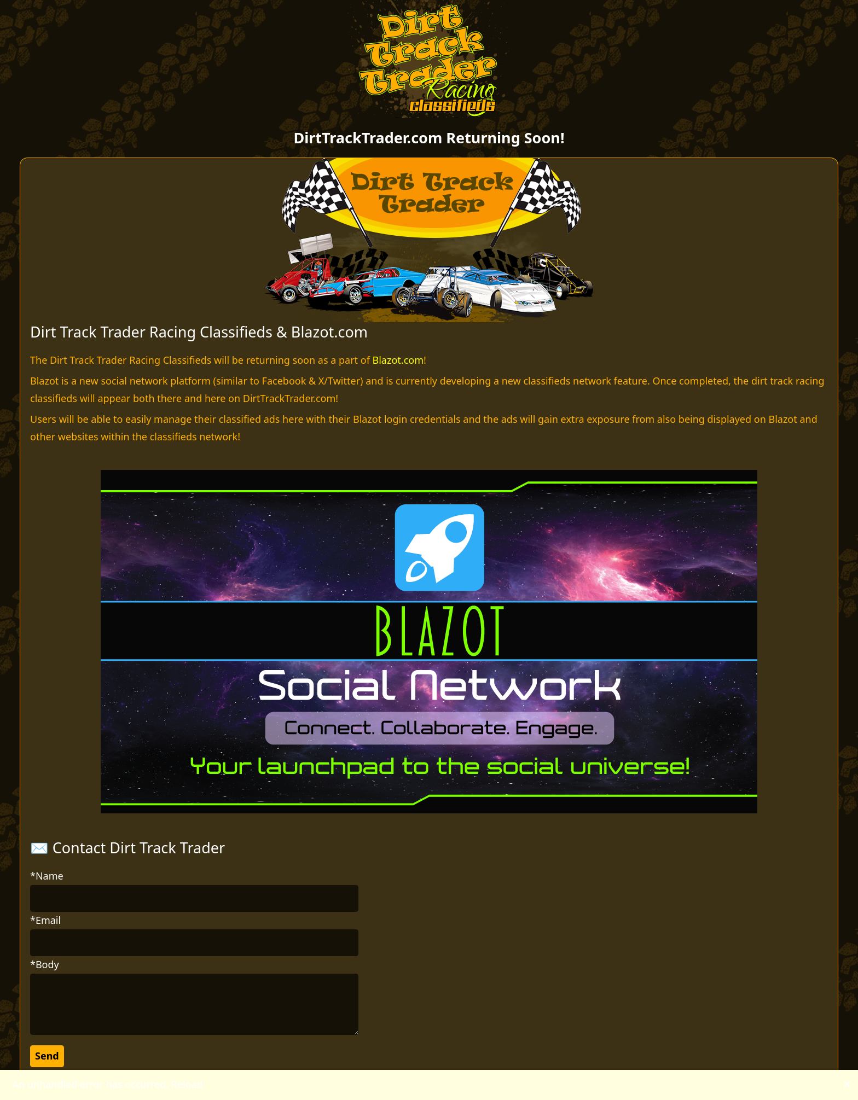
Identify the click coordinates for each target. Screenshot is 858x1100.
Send (47, 1055)
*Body (44, 964)
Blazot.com (398, 359)
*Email (45, 920)
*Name (46, 875)
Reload (187, 1084)
